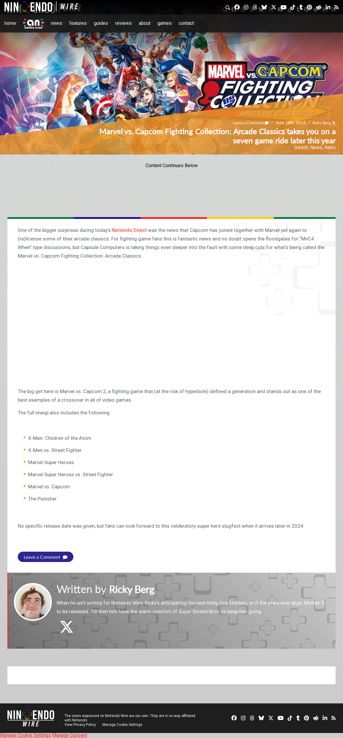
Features (78, 23)
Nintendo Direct (129, 230)
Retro (330, 147)
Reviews (123, 23)
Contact (186, 23)
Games (164, 23)
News (56, 23)
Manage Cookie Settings (123, 725)
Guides (101, 23)
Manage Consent (69, 735)
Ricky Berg (320, 122)
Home (10, 23)
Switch (301, 147)
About (144, 23)
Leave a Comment (248, 122)
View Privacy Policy (80, 725)
